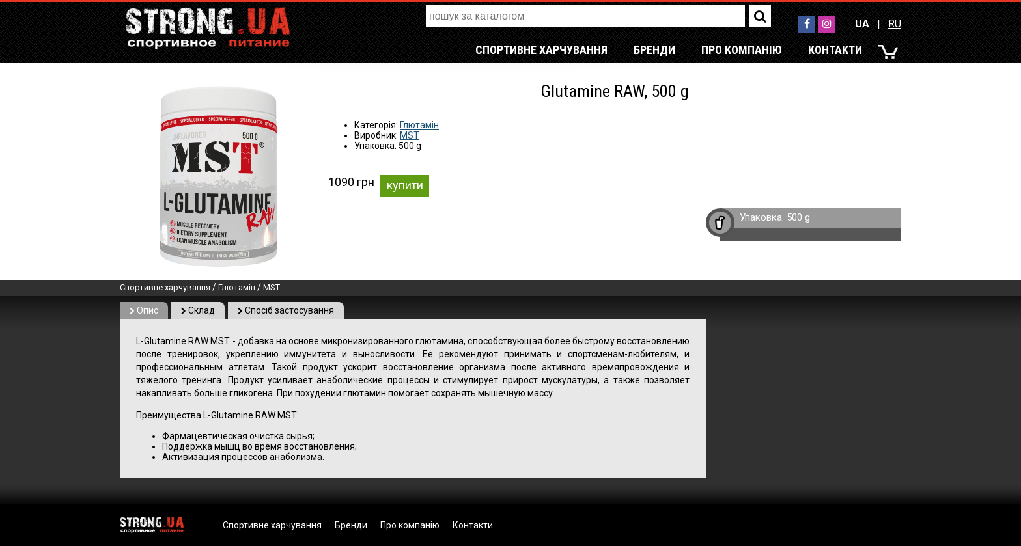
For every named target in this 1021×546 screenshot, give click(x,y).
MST (409, 135)
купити (405, 185)
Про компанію (741, 50)
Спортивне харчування (541, 50)
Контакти (835, 50)
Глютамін (419, 125)
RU (894, 24)
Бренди (654, 50)
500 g (798, 217)
